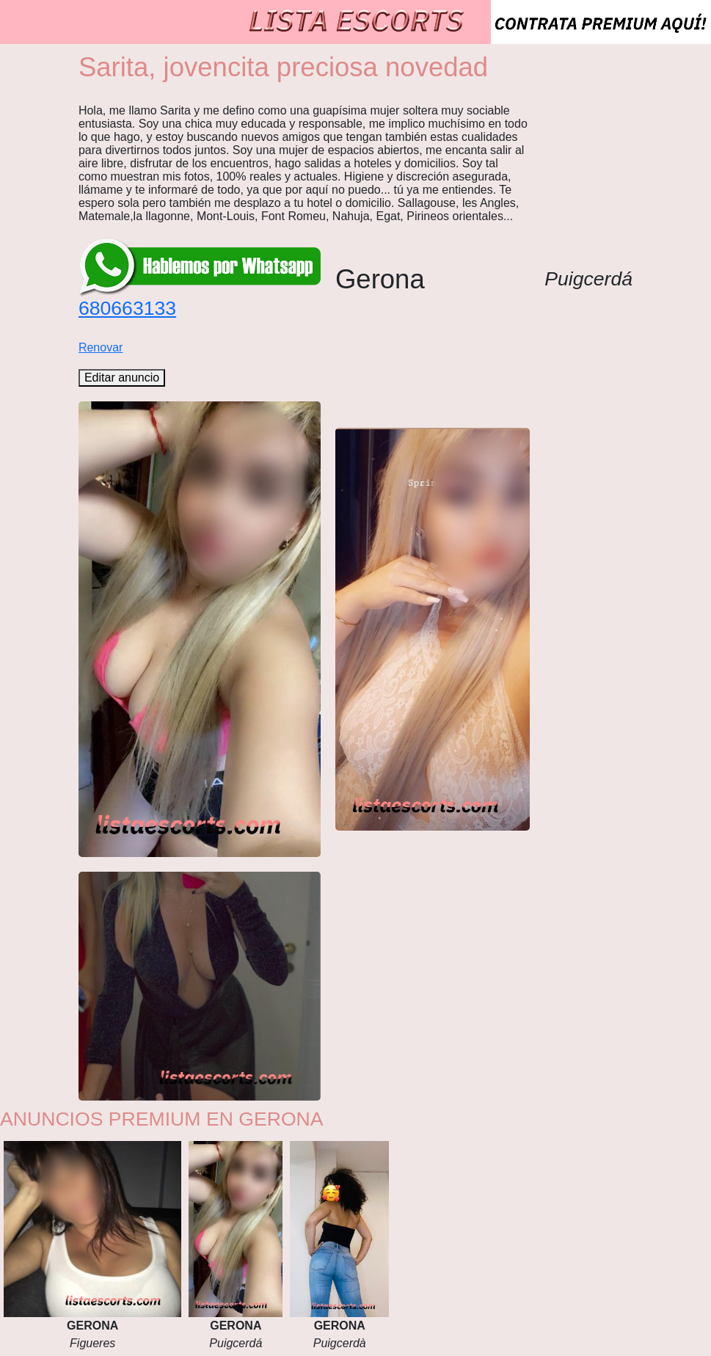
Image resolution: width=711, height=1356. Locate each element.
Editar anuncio (121, 377)
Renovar (101, 347)
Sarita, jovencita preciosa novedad (283, 67)
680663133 (127, 308)
